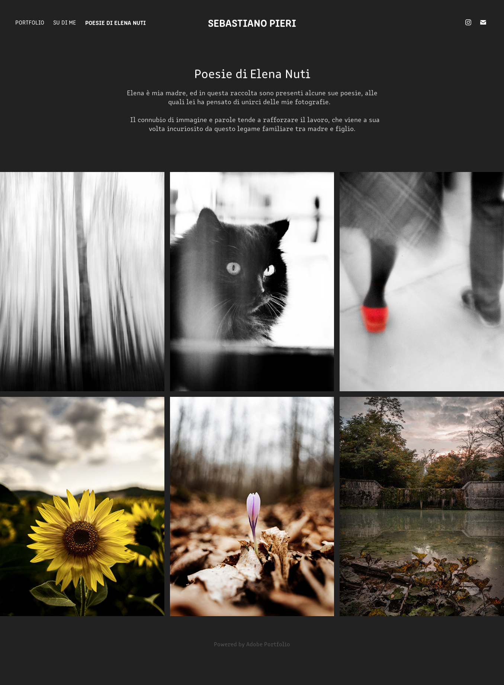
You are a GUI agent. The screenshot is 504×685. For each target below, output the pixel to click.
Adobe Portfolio (268, 644)
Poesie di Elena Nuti (115, 22)
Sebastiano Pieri (252, 22)
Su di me (64, 22)
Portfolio (29, 22)
